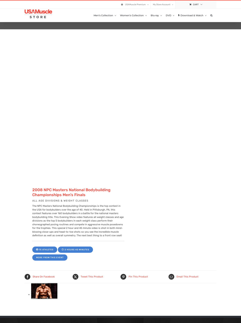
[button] (211, 15)
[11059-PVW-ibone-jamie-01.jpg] (44, 294)
